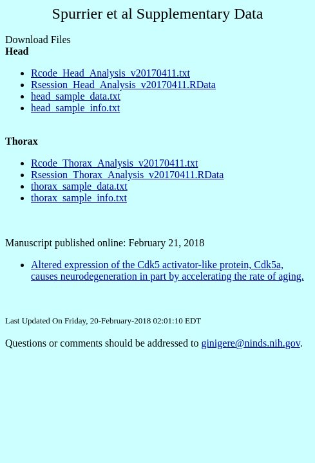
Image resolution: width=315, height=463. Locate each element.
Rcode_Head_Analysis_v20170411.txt (110, 73)
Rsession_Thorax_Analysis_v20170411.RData (127, 174)
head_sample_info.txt (75, 107)
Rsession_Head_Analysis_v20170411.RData (123, 84)
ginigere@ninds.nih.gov (250, 343)
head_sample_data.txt (75, 96)
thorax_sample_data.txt (79, 186)
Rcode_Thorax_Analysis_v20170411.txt (114, 163)
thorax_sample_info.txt (79, 197)
